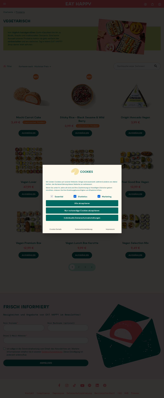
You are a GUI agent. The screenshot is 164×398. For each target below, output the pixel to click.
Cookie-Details (55, 229)
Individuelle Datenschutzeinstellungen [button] (82, 218)
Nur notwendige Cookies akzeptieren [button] (82, 210)
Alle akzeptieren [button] (82, 203)
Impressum (110, 229)
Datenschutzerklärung (83, 229)
